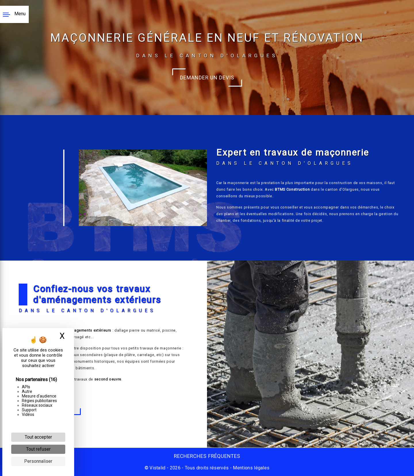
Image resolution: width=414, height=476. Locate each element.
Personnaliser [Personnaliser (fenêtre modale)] (38, 461)
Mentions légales (250, 468)
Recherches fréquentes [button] (207, 456)
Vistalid (158, 468)
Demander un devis (207, 77)
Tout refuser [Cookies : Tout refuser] (38, 449)
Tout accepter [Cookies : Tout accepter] (38, 437)
